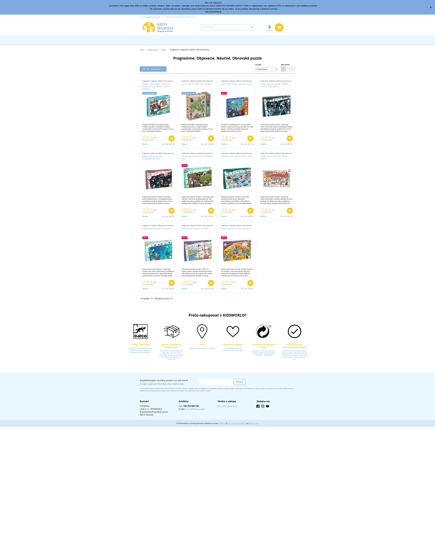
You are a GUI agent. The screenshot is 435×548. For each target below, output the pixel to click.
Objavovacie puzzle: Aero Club (236, 156)
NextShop (222, 423)
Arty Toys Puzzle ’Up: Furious (197, 83)
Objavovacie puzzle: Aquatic (156, 228)
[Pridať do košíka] (172, 138)
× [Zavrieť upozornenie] (431, 7)
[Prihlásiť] (269, 28)
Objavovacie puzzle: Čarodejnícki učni (152, 157)
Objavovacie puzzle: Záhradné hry (197, 157)
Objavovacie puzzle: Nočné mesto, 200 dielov (274, 85)
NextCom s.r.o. (253, 423)
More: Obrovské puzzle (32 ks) (236, 83)
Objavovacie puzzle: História (236, 228)
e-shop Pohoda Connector (237, 423)
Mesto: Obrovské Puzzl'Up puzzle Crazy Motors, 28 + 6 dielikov (156, 86)
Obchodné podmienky (228, 406)
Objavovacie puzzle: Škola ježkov (273, 157)
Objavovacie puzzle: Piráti (195, 228)
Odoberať (239, 382)
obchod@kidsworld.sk (151, 17)
